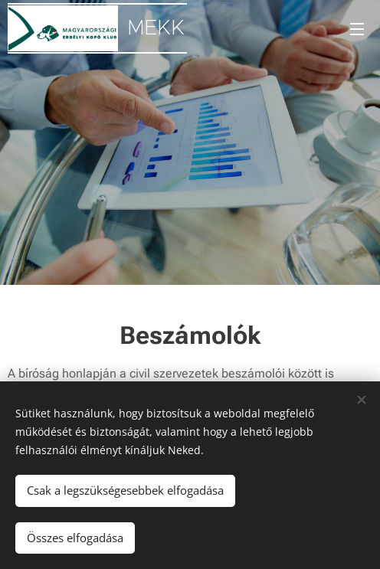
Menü (357, 29)
